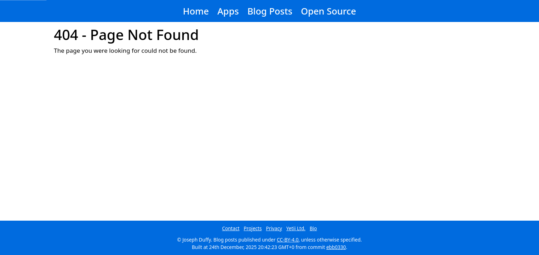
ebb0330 (336, 247)
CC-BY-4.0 (287, 239)
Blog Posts (269, 11)
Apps (228, 11)
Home (196, 11)
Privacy (274, 228)
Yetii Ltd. (295, 228)
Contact (230, 228)
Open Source (328, 11)
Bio (313, 228)
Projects (253, 228)
